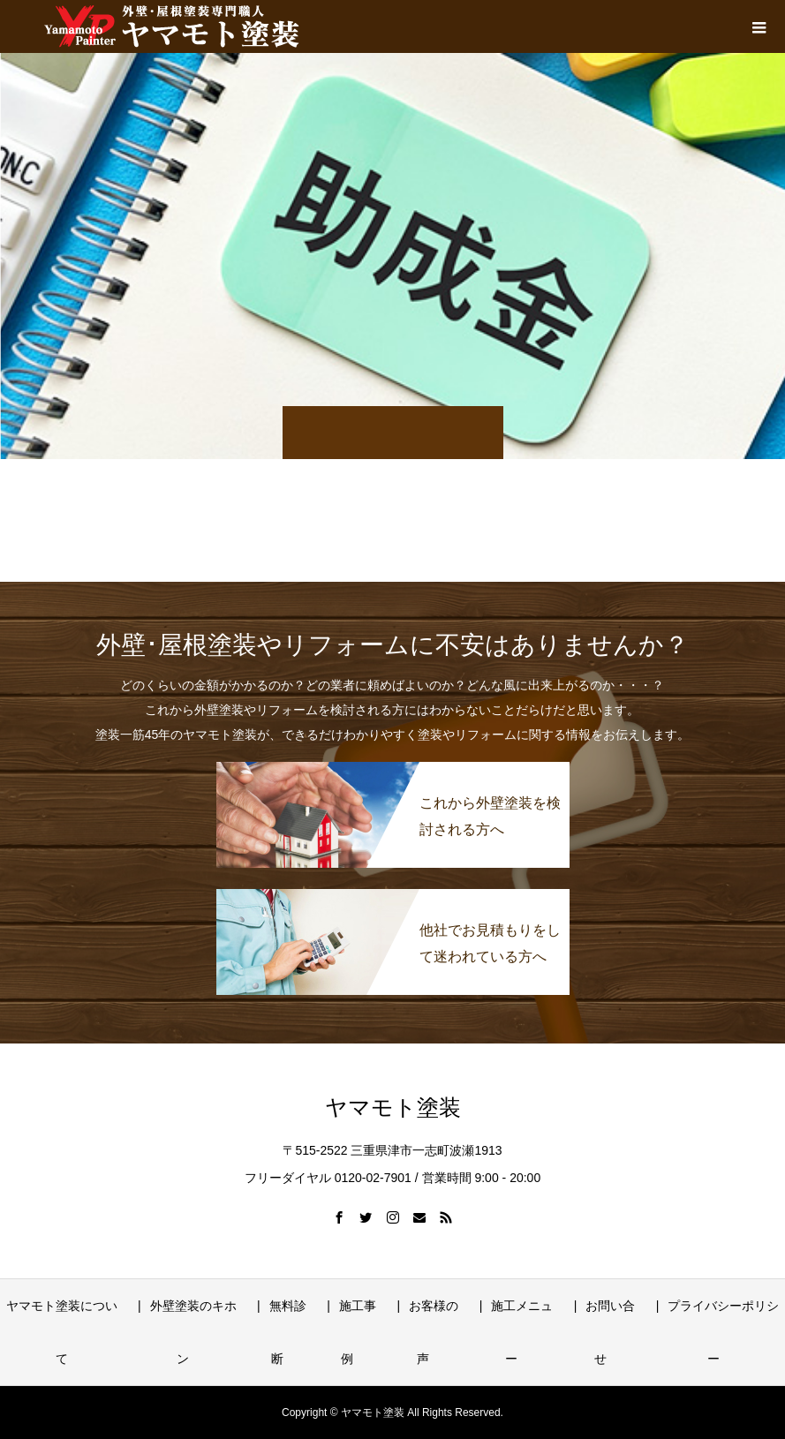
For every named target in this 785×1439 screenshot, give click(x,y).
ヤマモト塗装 (393, 1107)
